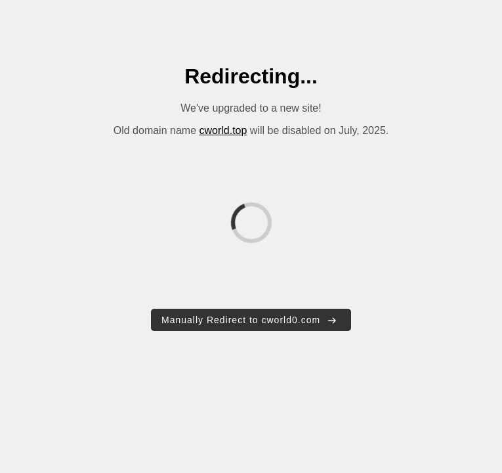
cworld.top (223, 130)
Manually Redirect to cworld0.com (249, 320)
